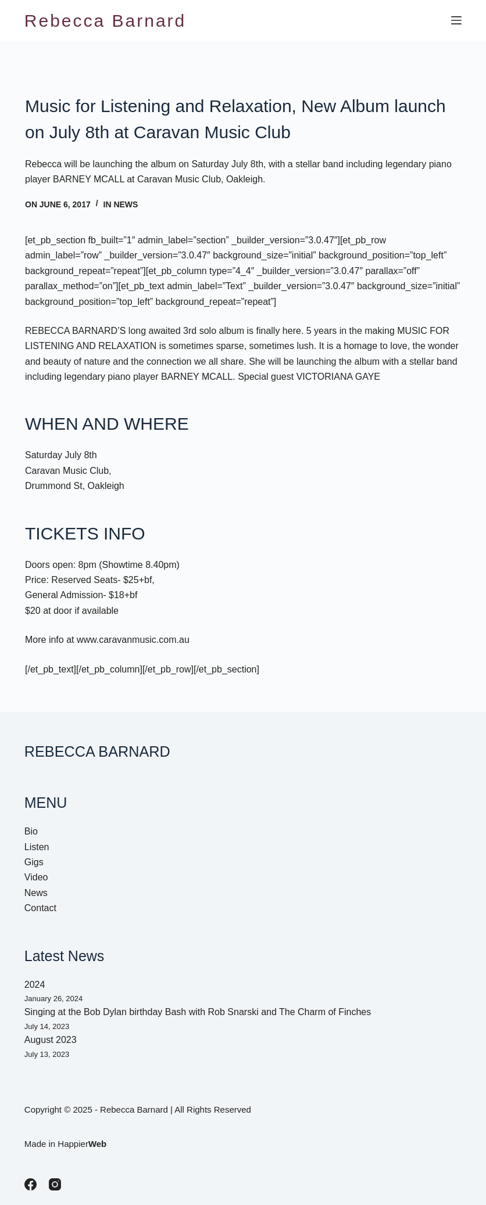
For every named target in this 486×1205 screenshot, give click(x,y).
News (125, 204)
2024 (34, 985)
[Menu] (456, 20)
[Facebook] (30, 1184)
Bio (31, 831)
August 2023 (50, 1040)
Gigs (34, 862)
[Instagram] (55, 1184)
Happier (82, 1144)
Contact (40, 908)
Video (36, 877)
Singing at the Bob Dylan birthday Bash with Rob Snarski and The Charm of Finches (197, 1012)
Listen (36, 847)
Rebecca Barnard (105, 20)
